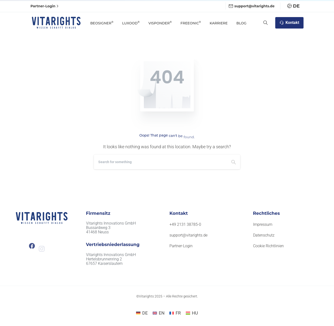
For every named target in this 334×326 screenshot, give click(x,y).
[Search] (160, 162)
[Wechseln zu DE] (142, 313)
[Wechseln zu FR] (175, 313)
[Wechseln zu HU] (191, 313)
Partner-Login (45, 6)
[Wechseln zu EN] (158, 313)
